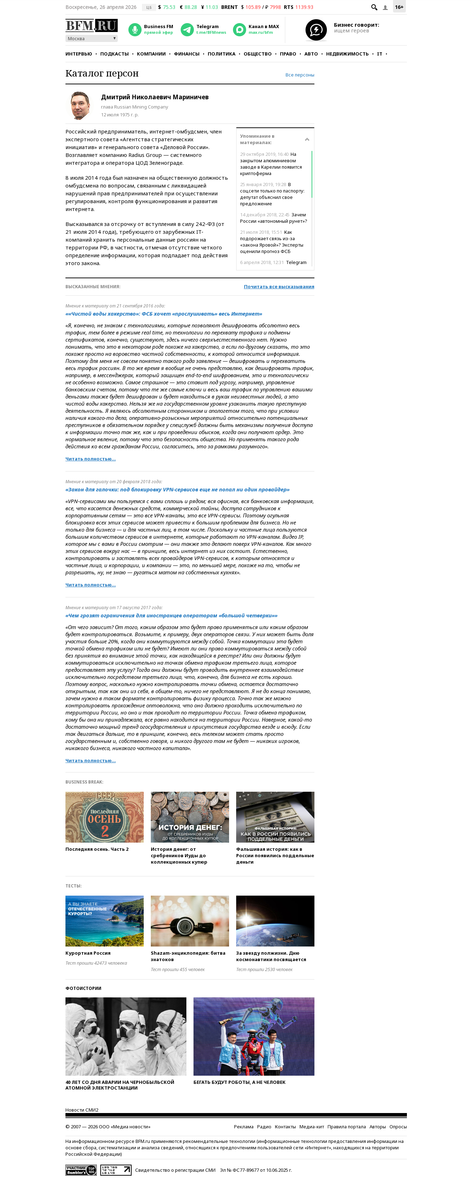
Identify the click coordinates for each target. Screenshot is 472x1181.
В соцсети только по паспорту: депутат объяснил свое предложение (272, 194)
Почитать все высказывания (279, 286)
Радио (264, 1126)
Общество (258, 54)
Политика (221, 54)
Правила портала (347, 1126)
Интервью (78, 54)
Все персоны (300, 75)
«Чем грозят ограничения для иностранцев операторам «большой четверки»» (171, 615)
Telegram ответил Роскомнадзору (273, 265)
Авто (311, 54)
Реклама (244, 1126)
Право (288, 54)
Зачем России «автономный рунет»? (273, 217)
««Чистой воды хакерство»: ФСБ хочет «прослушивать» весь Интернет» (163, 313)
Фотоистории (83, 988)
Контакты (285, 1126)
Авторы (378, 1126)
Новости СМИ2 (81, 1110)
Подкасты (114, 54)
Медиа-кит (311, 1126)
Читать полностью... (90, 458)
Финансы (187, 54)
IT (379, 54)
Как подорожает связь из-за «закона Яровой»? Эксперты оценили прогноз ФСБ (271, 241)
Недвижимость (347, 54)
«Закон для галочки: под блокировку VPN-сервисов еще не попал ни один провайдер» (177, 489)
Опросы (398, 1126)
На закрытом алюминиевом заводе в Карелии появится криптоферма (271, 163)
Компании (151, 54)
